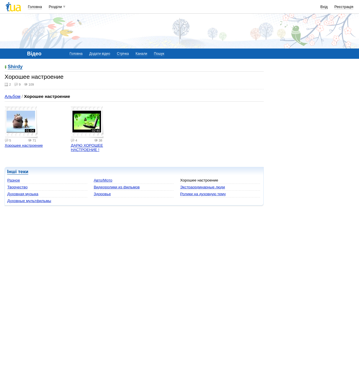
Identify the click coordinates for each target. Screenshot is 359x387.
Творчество (17, 187)
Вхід (324, 7)
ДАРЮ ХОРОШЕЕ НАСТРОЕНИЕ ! (87, 147)
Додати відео (99, 54)
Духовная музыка (23, 194)
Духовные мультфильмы (29, 201)
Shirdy (15, 66)
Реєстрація (343, 7)
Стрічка (123, 54)
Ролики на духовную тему (203, 194)
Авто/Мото (103, 180)
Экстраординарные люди (202, 187)
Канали (141, 54)
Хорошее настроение (24, 145)
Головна (35, 7)
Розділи (55, 7)
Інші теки (17, 171)
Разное (13, 180)
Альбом (12, 96)
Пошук (159, 54)
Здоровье (102, 194)
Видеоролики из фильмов (117, 187)
